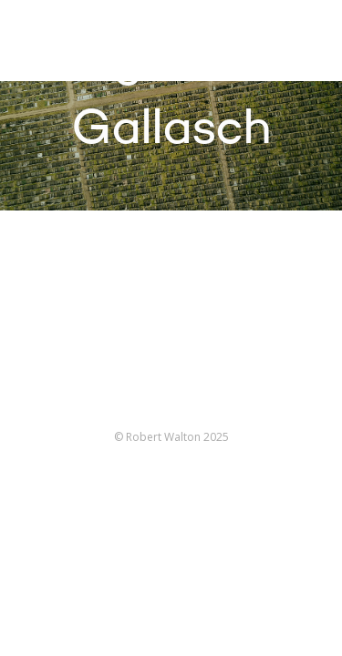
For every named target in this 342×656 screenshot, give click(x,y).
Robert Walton (56, 41)
